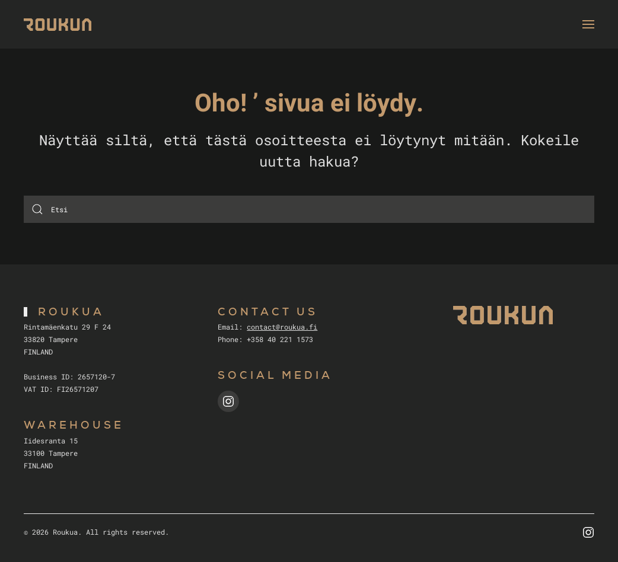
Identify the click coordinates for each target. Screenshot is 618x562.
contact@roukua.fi (282, 326)
